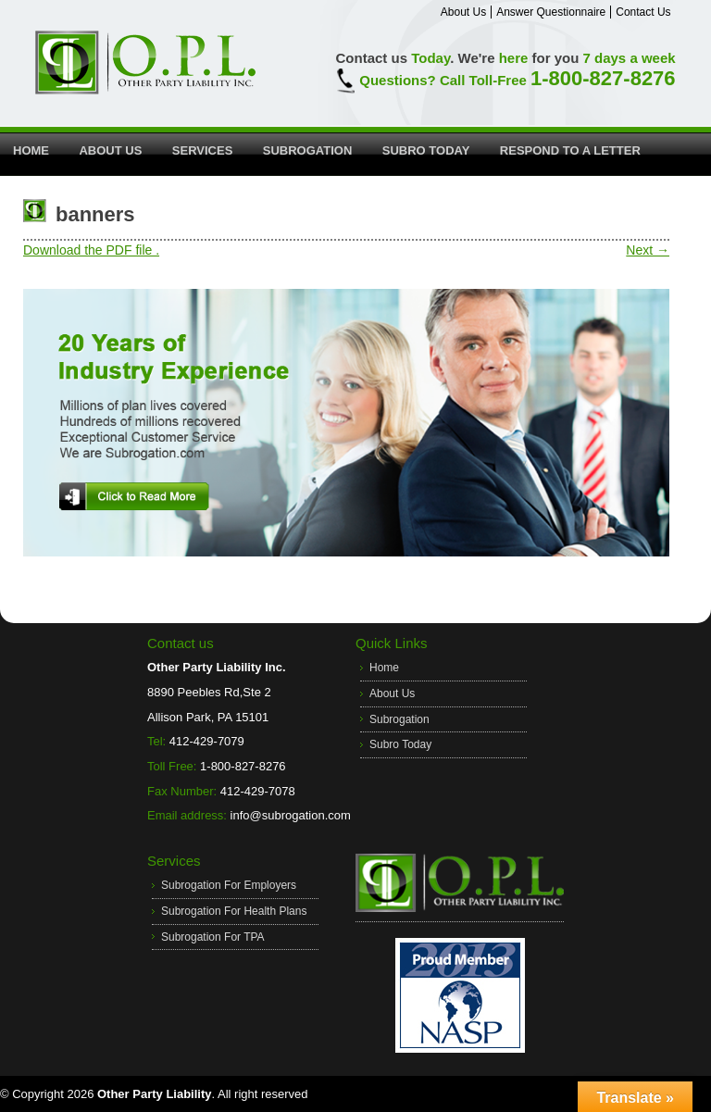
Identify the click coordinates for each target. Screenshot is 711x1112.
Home (31, 150)
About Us (463, 12)
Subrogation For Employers (228, 885)
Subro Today (426, 150)
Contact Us (643, 12)
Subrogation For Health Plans (233, 911)
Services (202, 150)
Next (647, 250)
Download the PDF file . (91, 250)
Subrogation (308, 150)
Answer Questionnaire (550, 12)
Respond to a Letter (570, 150)
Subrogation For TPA (213, 937)
